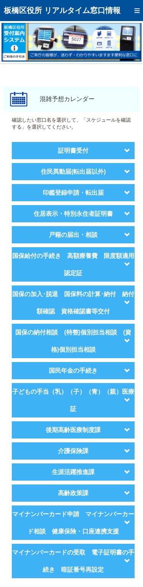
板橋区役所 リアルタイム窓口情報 (62, 10)
